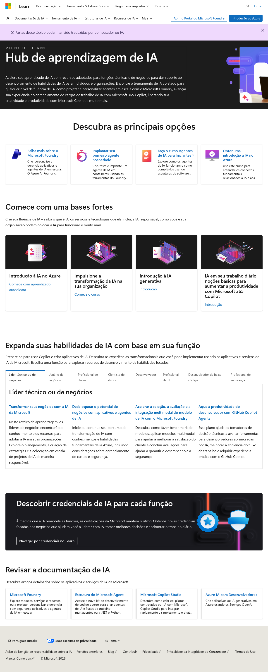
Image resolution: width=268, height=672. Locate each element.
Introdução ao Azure (246, 18)
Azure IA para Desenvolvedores (231, 594)
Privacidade (150, 651)
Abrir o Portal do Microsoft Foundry (199, 18)
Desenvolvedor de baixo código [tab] (204, 377)
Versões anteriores (90, 651)
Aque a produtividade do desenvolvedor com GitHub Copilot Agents (228, 412)
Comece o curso (87, 294)
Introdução (148, 289)
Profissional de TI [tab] (171, 377)
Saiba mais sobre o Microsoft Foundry (42, 153)
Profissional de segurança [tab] (241, 377)
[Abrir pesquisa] (247, 6)
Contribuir (130, 651)
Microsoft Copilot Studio (161, 594)
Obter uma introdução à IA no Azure (238, 155)
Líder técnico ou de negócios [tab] (22, 377)
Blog (111, 651)
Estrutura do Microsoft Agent (99, 594)
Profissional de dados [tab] (88, 377)
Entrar (258, 6)
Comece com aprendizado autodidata (29, 287)
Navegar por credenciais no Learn (46, 540)
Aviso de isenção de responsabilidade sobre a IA (38, 651)
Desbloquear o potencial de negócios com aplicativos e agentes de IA (101, 412)
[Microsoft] (8, 6)
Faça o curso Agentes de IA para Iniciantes (175, 153)
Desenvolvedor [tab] (146, 374)
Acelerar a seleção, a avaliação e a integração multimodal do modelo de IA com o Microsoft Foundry (163, 412)
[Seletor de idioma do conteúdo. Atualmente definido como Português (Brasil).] (22, 640)
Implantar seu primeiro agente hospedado (106, 155)
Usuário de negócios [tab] (55, 377)
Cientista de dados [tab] (116, 377)
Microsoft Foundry (25, 594)
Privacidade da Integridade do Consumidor (196, 651)
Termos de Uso (245, 651)
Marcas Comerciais (18, 658)
